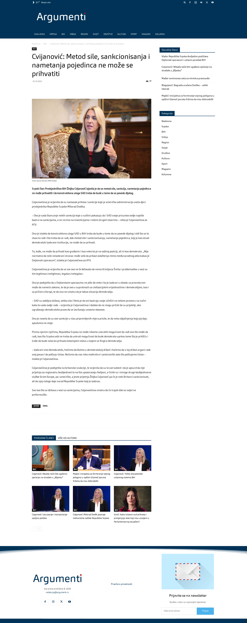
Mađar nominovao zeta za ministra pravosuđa (185, 78)
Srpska (53, 34)
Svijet (96, 34)
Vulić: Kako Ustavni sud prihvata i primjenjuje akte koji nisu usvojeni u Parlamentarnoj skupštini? (131, 518)
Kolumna (160, 34)
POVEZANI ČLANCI (44, 438)
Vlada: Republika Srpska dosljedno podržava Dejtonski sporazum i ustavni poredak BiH (185, 58)
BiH (63, 34)
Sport (134, 34)
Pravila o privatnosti (121, 584)
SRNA (45, 406)
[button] (184, 2)
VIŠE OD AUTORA (67, 438)
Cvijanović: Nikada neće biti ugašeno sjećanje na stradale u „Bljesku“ (187, 69)
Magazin (146, 34)
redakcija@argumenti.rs (57, 592)
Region (84, 34)
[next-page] (39, 529)
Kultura (121, 34)
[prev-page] (34, 529)
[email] (179, 611)
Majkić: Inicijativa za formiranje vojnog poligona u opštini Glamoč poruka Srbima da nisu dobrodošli (91, 477)
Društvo (108, 34)
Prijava (205, 611)
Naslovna (39, 34)
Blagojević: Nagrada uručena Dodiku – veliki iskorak (185, 87)
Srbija (73, 34)
